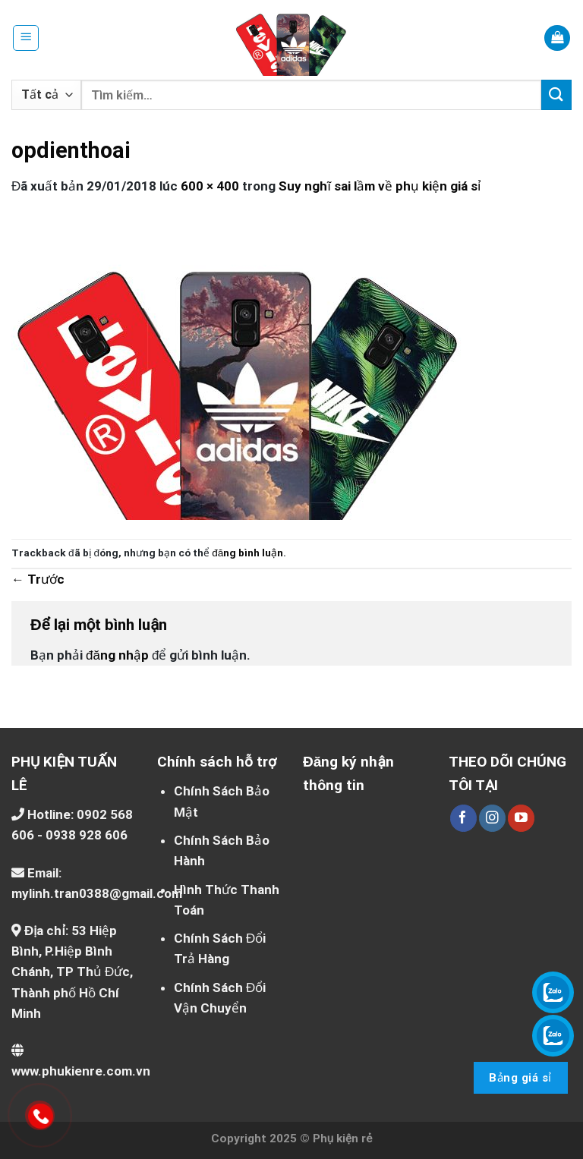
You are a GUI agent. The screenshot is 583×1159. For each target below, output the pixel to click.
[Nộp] (556, 94)
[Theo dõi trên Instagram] (492, 818)
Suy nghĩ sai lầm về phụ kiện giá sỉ (380, 186)
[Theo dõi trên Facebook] (463, 818)
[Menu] (26, 38)
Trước (38, 579)
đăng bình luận (247, 552)
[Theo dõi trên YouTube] (521, 818)
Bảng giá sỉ (520, 1078)
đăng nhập (117, 655)
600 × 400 (210, 186)
